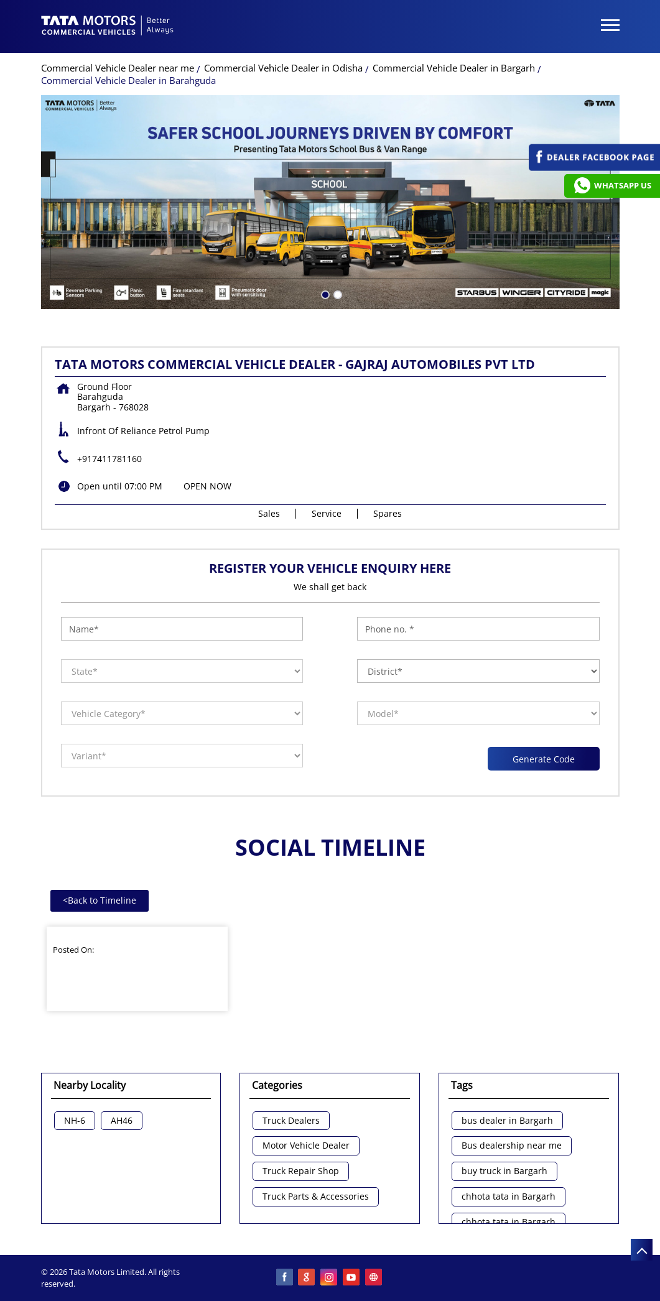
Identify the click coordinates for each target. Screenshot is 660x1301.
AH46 (121, 1121)
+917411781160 (109, 459)
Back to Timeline (99, 900)
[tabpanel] (330, 202)
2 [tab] (336, 293)
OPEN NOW (207, 486)
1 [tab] (324, 293)
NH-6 (74, 1121)
